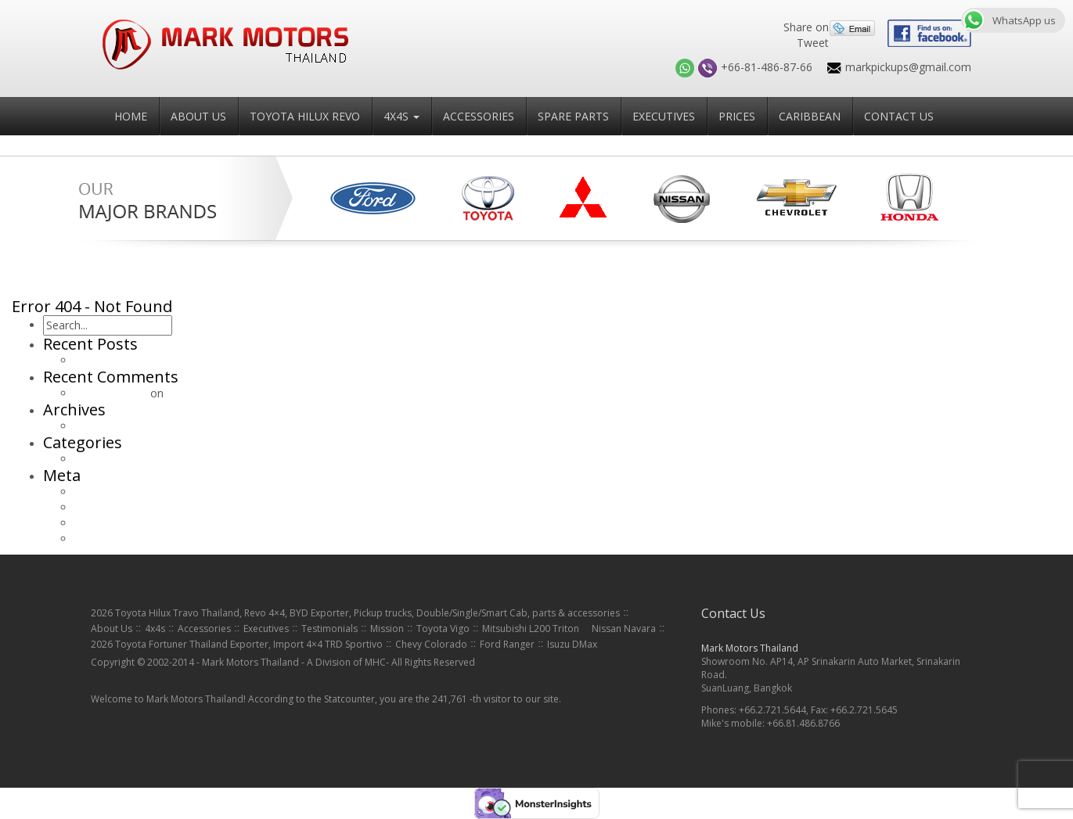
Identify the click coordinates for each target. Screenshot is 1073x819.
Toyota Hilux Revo (305, 116)
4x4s (401, 116)
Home (130, 116)
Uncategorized (111, 458)
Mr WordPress (110, 393)
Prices (736, 116)
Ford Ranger (507, 644)
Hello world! (104, 360)
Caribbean (810, 116)
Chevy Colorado (431, 644)
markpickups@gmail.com (908, 66)
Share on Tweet (806, 35)
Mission (387, 628)
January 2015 (107, 425)
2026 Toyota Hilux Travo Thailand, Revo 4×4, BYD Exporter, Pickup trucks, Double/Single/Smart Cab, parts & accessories (355, 613)
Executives (663, 116)
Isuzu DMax (572, 644)
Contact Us (899, 116)
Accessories (478, 116)
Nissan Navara (624, 628)
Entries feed (104, 507)
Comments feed (115, 522)
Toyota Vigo (443, 628)
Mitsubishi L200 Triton (530, 628)
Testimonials (329, 628)
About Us (198, 116)
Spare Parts (573, 116)
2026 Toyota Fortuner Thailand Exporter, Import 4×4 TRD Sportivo (237, 644)
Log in (90, 491)
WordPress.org (111, 538)
